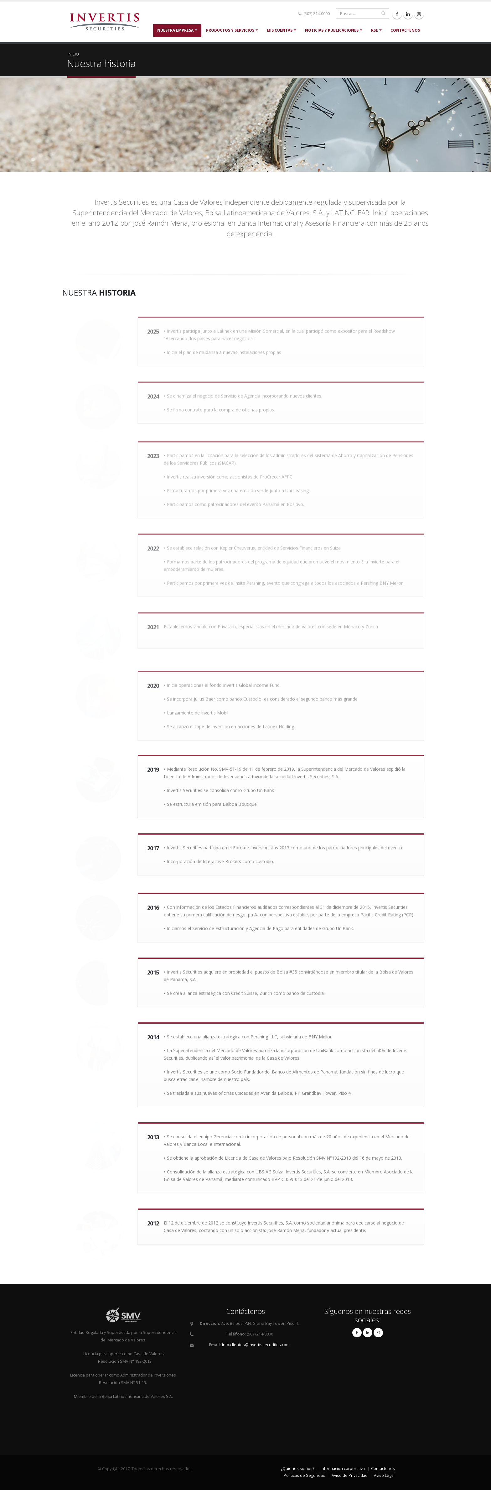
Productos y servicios (230, 30)
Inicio (73, 53)
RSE (374, 30)
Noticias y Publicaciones (332, 30)
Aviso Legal (384, 1475)
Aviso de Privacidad (350, 1475)
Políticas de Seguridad (304, 1475)
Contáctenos (405, 30)
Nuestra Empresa (175, 30)
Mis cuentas (279, 30)
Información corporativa (343, 1468)
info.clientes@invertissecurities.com (256, 1344)
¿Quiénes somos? (297, 1468)
